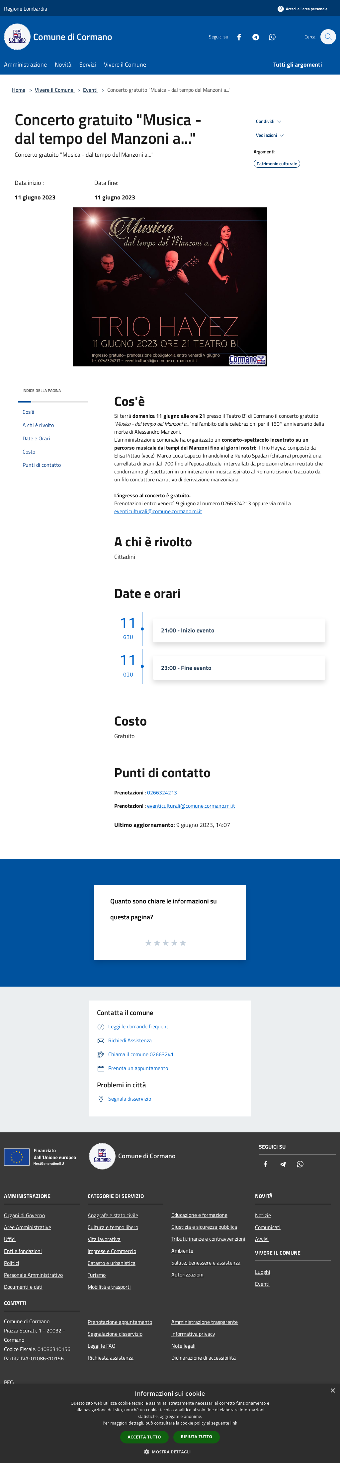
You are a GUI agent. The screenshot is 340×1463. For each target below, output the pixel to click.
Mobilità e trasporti (109, 1287)
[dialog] (170, 1423)
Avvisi (262, 1239)
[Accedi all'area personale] (302, 9)
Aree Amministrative (27, 1227)
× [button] (332, 1390)
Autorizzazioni (187, 1274)
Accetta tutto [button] (144, 1437)
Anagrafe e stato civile (113, 1215)
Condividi (269, 122)
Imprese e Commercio (112, 1251)
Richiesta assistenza (110, 1358)
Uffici (10, 1239)
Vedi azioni (271, 135)
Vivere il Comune (55, 90)
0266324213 (162, 792)
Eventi (90, 90)
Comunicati (268, 1227)
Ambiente (182, 1251)
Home (18, 90)
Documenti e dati (23, 1287)
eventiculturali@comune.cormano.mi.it (158, 511)
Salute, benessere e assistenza (205, 1263)
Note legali (183, 1346)
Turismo (97, 1275)
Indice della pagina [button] (42, 390)
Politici (11, 1263)
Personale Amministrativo (33, 1275)
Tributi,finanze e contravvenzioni (208, 1239)
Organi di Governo (24, 1215)
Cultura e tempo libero (113, 1227)
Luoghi (262, 1272)
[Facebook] (235, 36)
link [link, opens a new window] (233, 1423)
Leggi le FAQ (102, 1346)
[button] (170, 1451)
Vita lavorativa (104, 1239)
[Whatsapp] (269, 36)
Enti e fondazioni (23, 1251)
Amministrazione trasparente (204, 1322)
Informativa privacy (193, 1334)
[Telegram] (252, 36)
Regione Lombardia (25, 9)
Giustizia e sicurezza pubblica (204, 1227)
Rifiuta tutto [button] (196, 1436)
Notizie (263, 1215)
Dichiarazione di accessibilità (203, 1358)
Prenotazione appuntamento (120, 1322)
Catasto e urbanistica (111, 1263)
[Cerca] (328, 37)
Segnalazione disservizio (115, 1334)
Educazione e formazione (199, 1215)
